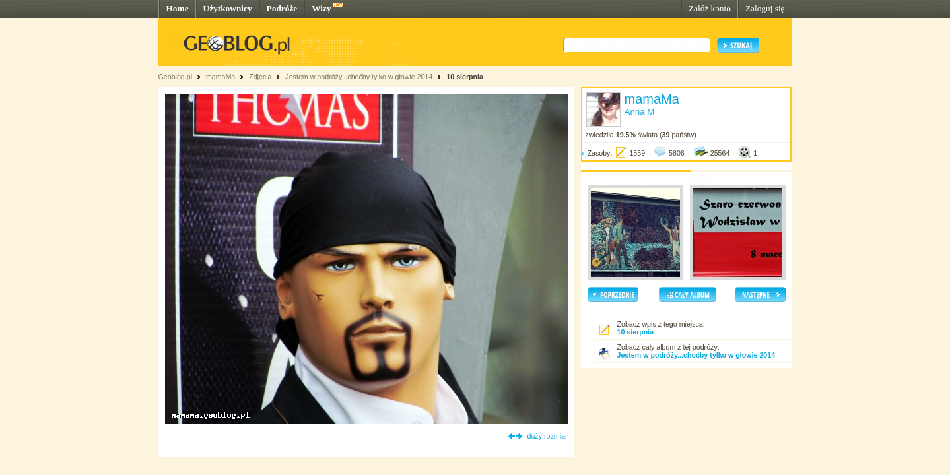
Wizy (321, 8)
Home (177, 8)
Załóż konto (710, 8)
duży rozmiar (547, 436)
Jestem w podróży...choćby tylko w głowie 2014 (358, 76)
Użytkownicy (227, 8)
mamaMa (220, 76)
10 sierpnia (464, 76)
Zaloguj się (765, 8)
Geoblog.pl (175, 76)
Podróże (282, 8)
